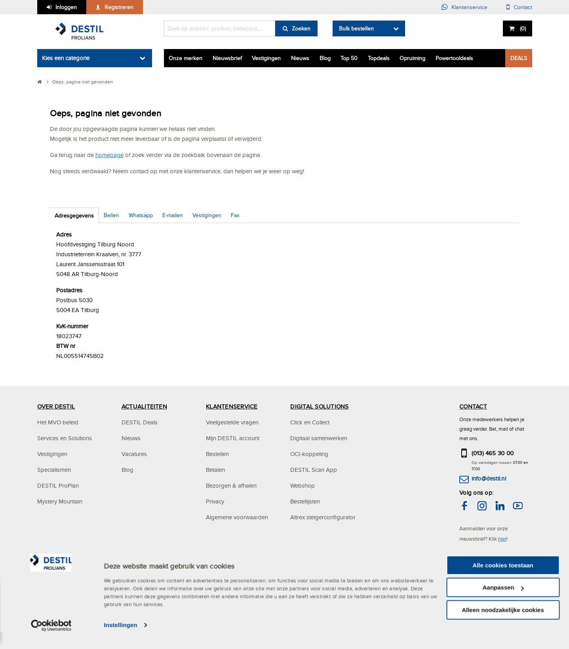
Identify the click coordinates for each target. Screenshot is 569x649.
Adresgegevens (74, 215)
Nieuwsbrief (227, 58)
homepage (109, 155)
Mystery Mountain (59, 501)
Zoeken (301, 28)
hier (502, 538)
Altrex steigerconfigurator (323, 517)
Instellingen (120, 641)
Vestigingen (266, 58)
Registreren (119, 7)
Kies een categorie (65, 58)
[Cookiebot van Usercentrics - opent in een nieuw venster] (51, 641)
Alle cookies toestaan (502, 580)
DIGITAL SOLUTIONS (319, 406)
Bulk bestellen (356, 28)
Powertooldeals (454, 58)
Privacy (215, 501)
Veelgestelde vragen (232, 422)
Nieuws (300, 58)
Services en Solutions (64, 438)
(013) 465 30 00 (493, 453)
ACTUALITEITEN (144, 406)
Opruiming (412, 58)
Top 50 (349, 58)
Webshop (302, 485)
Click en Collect (309, 422)
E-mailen (172, 215)
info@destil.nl (489, 478)
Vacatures (134, 454)
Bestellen (217, 454)
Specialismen (54, 469)
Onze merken (185, 58)
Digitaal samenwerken (318, 438)
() (522, 28)
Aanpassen (503, 603)
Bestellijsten (305, 501)
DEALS (518, 58)
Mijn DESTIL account (232, 438)
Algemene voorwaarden (237, 517)
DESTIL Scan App (313, 469)
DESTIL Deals (140, 422)
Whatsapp (141, 215)
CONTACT (473, 406)
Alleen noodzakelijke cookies (503, 625)
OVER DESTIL (56, 406)
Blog (325, 58)
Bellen (111, 215)
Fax (235, 215)
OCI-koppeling (309, 454)
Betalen (215, 469)
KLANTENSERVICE (231, 406)
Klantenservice (469, 7)
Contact (523, 7)
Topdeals (379, 58)
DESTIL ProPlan (58, 485)
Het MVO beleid (57, 422)
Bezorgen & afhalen (231, 485)
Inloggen (66, 7)
